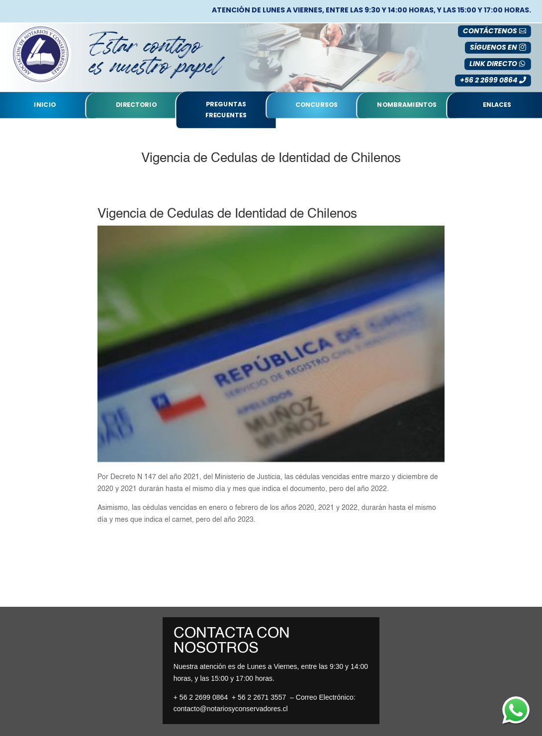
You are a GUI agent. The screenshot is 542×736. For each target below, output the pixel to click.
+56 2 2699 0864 (488, 80)
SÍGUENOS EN (493, 47)
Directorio (136, 104)
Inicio (45, 104)
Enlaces (497, 104)
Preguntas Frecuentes (226, 109)
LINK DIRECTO (493, 64)
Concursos (316, 104)
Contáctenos (490, 31)
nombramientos (407, 104)
